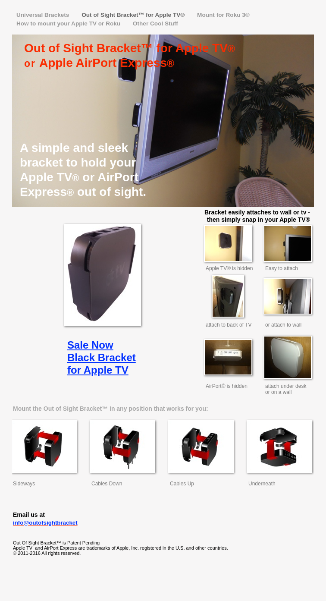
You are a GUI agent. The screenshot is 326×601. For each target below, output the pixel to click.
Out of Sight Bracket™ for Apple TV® (134, 15)
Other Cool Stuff (155, 23)
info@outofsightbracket (45, 522)
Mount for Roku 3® (223, 15)
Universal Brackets (43, 15)
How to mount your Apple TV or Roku (69, 23)
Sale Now (90, 345)
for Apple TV (98, 370)
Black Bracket (101, 357)
